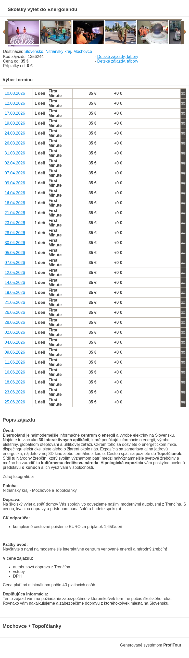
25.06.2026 (15, 402)
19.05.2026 (15, 292)
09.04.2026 (15, 183)
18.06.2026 (15, 382)
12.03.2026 (15, 103)
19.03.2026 (15, 123)
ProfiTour (172, 645)
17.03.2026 (15, 113)
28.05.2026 (15, 322)
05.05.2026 (15, 252)
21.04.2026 (15, 213)
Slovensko (33, 51)
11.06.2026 (15, 362)
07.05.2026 (15, 262)
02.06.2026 (15, 332)
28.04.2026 (15, 233)
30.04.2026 (15, 243)
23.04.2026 (15, 223)
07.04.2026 (15, 173)
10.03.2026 (15, 93)
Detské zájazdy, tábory (117, 56)
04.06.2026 (15, 342)
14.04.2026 (15, 193)
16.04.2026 (15, 203)
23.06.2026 (15, 392)
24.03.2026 (15, 133)
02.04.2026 (15, 163)
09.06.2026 (15, 352)
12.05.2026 (15, 272)
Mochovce (82, 51)
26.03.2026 (15, 143)
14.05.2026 (15, 282)
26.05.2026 (15, 312)
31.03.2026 (15, 153)
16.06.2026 (15, 372)
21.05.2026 (15, 302)
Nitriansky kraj (58, 51)
